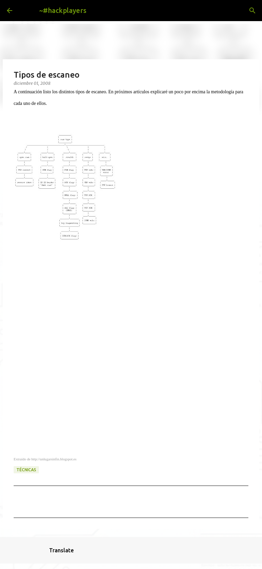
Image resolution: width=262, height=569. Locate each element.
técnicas (26, 470)
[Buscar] (97, 10)
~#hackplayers (62, 10)
